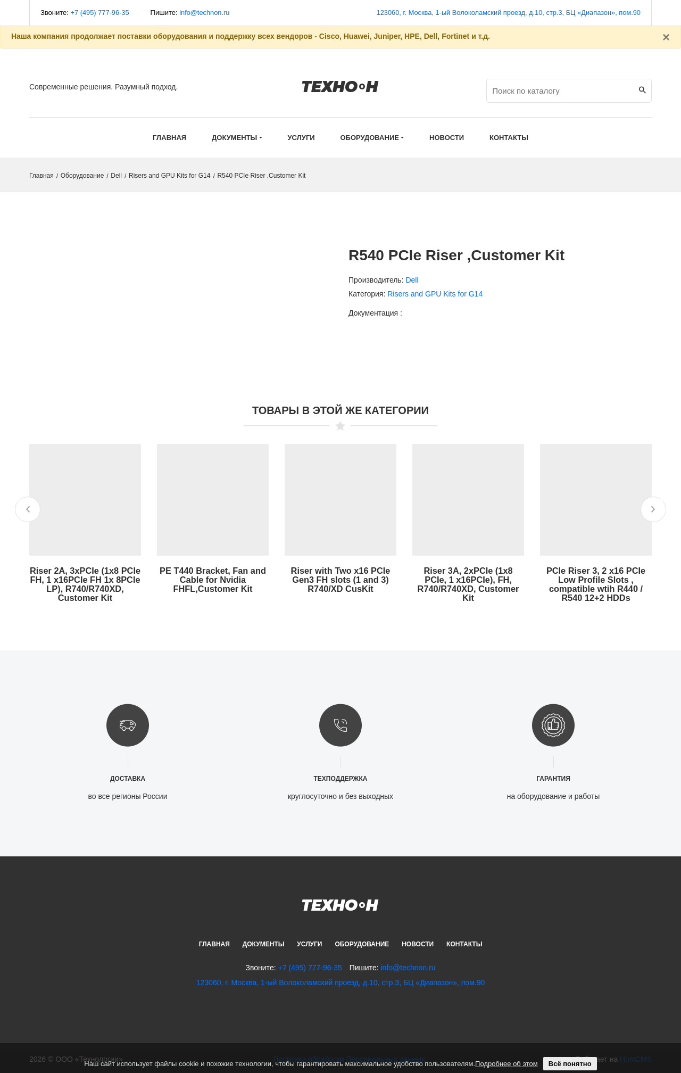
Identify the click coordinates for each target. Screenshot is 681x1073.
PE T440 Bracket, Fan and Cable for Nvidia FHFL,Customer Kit (213, 579)
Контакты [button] (508, 138)
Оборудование (82, 175)
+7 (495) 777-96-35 (100, 12)
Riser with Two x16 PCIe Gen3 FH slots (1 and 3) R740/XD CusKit (340, 579)
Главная (169, 138)
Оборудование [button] (369, 138)
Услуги (309, 942)
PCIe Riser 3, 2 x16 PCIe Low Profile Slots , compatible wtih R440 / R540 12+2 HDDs (595, 583)
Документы (264, 942)
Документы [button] (234, 138)
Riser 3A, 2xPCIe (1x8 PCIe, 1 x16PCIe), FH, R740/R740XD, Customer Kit (468, 583)
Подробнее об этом (506, 1064)
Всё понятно (570, 1064)
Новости (418, 942)
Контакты (464, 942)
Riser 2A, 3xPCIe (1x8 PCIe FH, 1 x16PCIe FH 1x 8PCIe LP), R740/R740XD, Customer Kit (85, 583)
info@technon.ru (205, 12)
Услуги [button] (301, 138)
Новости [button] (446, 138)
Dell (116, 175)
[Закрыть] (666, 37)
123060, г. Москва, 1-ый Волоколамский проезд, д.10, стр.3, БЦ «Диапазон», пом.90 (506, 12)
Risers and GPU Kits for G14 (169, 175)
